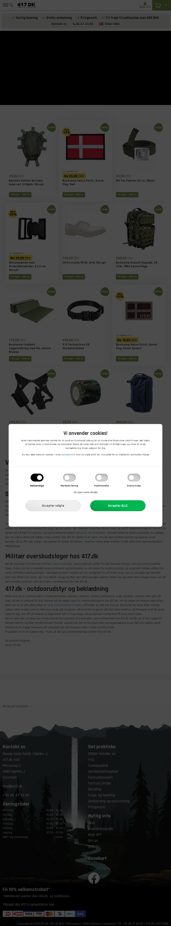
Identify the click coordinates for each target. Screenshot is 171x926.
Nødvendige (37, 485)
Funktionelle (101, 485)
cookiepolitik (68, 454)
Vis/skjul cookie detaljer (85, 492)
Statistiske (134, 485)
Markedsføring (69, 485)
